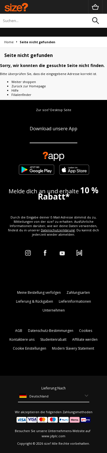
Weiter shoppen (23, 82)
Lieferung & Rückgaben (34, 301)
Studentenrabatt (53, 339)
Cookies (85, 330)
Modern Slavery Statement (73, 348)
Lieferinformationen (75, 301)
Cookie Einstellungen (29, 348)
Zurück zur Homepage (28, 86)
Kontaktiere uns (22, 339)
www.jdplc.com (53, 436)
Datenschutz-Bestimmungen (50, 330)
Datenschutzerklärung (58, 230)
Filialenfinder (21, 94)
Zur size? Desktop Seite (53, 110)
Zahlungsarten (78, 292)
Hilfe (15, 90)
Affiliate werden (85, 339)
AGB (18, 330)
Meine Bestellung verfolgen (39, 292)
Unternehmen (54, 310)
